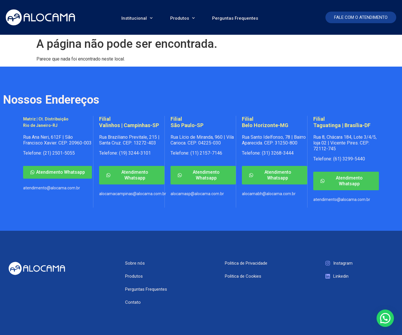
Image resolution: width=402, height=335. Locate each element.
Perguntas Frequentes (235, 18)
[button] (385, 318)
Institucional (137, 18)
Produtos (182, 18)
